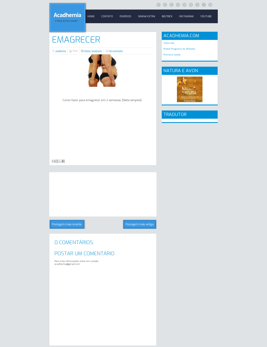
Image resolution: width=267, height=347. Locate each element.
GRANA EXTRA (146, 16)
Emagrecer (76, 39)
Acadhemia (67, 15)
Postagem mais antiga (140, 224)
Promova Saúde (171, 54)
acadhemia (60, 51)
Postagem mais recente (67, 224)
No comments (116, 51)
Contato (107, 16)
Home (91, 16)
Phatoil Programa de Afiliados (179, 48)
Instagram (186, 16)
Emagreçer (97, 51)
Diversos (125, 16)
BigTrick (167, 16)
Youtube (206, 16)
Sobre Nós (169, 43)
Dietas (87, 51)
